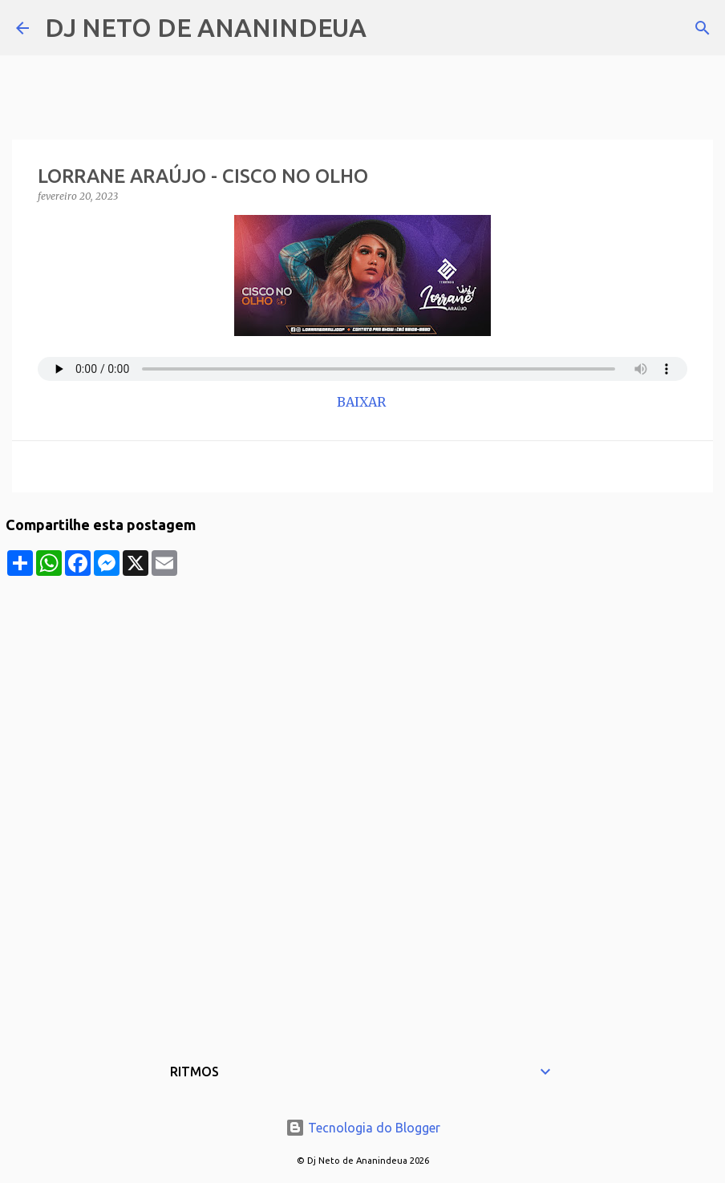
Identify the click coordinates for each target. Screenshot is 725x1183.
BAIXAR (363, 402)
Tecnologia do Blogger (363, 1127)
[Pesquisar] (389, 28)
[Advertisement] (362, 688)
